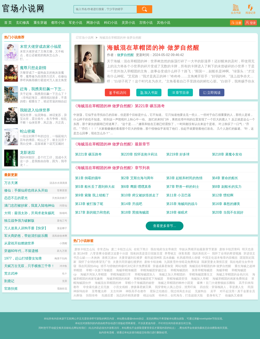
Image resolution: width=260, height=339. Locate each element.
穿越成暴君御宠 (163, 266)
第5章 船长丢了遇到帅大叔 (95, 186)
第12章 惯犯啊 (222, 195)
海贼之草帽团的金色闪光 (233, 274)
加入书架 (149, 92)
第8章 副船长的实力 (227, 186)
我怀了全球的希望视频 (226, 253)
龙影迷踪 (27, 152)
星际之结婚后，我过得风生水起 (170, 291)
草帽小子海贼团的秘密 (140, 282)
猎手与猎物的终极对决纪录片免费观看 (126, 266)
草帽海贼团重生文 (201, 274)
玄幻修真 (22, 22)
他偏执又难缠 (234, 295)
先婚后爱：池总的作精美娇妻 (120, 295)
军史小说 (75, 22)
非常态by (103, 249)
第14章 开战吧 (131, 204)
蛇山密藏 (27, 131)
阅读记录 (250, 8)
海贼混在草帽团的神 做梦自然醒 (120, 37)
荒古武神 (11, 273)
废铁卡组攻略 (153, 261)
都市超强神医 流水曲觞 (159, 257)
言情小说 (146, 22)
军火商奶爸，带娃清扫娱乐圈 (26, 235)
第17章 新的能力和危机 (92, 212)
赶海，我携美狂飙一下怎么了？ (46, 89)
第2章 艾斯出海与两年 (137, 178)
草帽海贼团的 (180, 270)
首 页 (8, 22)
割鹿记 (9, 281)
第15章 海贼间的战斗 (182, 204)
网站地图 (181, 266)
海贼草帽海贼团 (127, 270)
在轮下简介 (141, 249)
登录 (251, 23)
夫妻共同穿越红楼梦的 (127, 261)
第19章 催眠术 (177, 212)
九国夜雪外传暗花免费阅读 (181, 261)
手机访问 (117, 92)
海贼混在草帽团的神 (109, 282)
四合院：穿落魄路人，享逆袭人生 (222, 287)
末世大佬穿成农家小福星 (40, 46)
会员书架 (236, 8)
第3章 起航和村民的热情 (184, 178)
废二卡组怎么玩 (121, 249)
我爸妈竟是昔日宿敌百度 (146, 253)
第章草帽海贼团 (203, 270)
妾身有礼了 (214, 295)
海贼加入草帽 (200, 278)
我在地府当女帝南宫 (164, 249)
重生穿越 (40, 22)
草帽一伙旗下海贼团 (100, 270)
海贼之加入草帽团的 (173, 274)
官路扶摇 (11, 288)
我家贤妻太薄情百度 (214, 261)
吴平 (213, 291)
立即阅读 (212, 92)
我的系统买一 (201, 253)
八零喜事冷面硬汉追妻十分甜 (109, 253)
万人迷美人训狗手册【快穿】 (26, 228)
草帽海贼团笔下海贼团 (149, 278)
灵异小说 (128, 22)
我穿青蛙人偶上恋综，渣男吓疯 (175, 287)
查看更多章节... (164, 226)
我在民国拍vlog (88, 266)
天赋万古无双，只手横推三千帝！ (29, 266)
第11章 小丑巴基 (178, 195)
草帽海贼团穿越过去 (154, 270)
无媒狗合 (201, 291)
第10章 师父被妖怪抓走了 (140, 195)
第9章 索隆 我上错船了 (92, 195)
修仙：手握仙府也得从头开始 (26, 190)
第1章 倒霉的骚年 (88, 178)
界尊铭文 (170, 253)
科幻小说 (110, 22)
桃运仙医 (149, 295)
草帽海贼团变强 (178, 278)
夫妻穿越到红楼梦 (130, 257)
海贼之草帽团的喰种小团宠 (176, 282)
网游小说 (93, 22)
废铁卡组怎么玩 (84, 249)
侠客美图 (184, 253)
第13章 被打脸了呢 (89, 204)
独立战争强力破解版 (19, 220)
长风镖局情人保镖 (188, 257)
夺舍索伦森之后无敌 (96, 287)
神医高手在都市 (136, 291)
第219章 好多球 (178, 154)
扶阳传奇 (92, 295)
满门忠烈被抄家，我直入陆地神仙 (29, 205)
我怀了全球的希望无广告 (94, 261)
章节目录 (180, 92)
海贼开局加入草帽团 (94, 274)
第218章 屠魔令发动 (227, 154)
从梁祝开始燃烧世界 (19, 243)
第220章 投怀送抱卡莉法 (139, 154)
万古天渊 (11, 183)
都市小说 (58, 22)
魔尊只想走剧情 (33, 68)
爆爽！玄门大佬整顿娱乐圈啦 (216, 282)
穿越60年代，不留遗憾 (21, 251)
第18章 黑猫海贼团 (135, 212)
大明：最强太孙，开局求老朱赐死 (29, 213)
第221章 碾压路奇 (88, 154)
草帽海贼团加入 (146, 274)
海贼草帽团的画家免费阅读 (230, 278)
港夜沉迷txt (109, 257)
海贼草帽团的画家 (119, 278)
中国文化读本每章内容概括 (220, 257)
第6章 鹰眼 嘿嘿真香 (136, 186)
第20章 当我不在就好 (227, 212)
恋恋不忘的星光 (16, 198)
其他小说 (163, 22)
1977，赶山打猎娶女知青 (23, 258)
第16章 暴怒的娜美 (226, 204)
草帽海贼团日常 (121, 274)
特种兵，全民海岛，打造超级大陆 (181, 295)
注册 (236, 23)
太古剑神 (116, 291)
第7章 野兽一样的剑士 (182, 186)
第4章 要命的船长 (225, 178)
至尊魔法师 (99, 291)
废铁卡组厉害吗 (229, 249)
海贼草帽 (223, 270)
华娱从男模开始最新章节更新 (198, 249)
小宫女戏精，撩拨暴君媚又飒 (132, 287)
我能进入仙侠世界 (35, 110)
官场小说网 (23, 8)
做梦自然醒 (125, 55)
